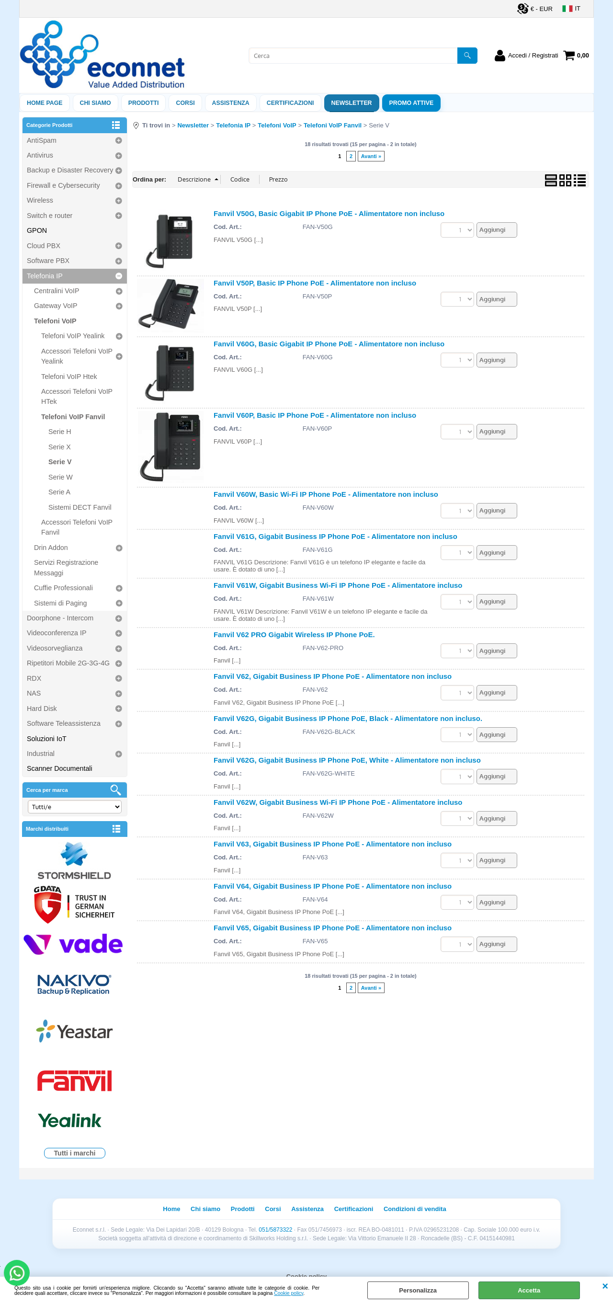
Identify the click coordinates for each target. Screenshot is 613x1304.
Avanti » (371, 156)
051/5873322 (275, 1229)
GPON (37, 230)
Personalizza (418, 1290)
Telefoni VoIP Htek (69, 376)
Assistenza (307, 1208)
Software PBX (48, 260)
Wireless (40, 200)
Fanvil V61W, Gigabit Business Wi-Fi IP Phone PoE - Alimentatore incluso (338, 585)
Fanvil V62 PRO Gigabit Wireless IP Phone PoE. (294, 634)
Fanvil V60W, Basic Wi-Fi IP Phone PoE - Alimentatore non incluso (326, 494)
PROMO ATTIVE (411, 103)
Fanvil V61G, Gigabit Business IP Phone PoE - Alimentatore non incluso (335, 536)
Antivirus (40, 155)
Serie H (59, 431)
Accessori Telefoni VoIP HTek (77, 396)
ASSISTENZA (231, 103)
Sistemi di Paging (60, 603)
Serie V (59, 462)
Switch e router (49, 215)
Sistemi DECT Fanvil (80, 507)
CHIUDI (605, 1286)
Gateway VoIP (56, 305)
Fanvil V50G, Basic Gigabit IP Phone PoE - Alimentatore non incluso (329, 213)
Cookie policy (288, 1293)
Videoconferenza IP (57, 633)
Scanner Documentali (59, 768)
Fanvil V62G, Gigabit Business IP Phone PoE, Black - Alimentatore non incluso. (348, 718)
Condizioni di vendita (415, 1208)
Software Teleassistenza (64, 723)
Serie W (60, 477)
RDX (34, 678)
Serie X (59, 447)
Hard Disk (42, 708)
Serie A (59, 492)
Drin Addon (51, 547)
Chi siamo (95, 103)
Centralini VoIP (56, 291)
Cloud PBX (43, 246)
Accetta (529, 1290)
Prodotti (143, 103)
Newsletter (351, 103)
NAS (34, 693)
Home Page (45, 103)
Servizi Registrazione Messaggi (66, 567)
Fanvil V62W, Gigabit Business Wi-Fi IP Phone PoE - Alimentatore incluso (338, 802)
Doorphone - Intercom (60, 618)
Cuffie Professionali (63, 588)
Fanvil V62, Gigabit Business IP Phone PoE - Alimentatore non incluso (333, 676)
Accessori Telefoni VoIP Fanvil (77, 527)
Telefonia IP (45, 276)
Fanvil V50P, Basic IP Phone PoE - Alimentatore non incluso (315, 283)
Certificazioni (290, 103)
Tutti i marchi (75, 1153)
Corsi (185, 103)
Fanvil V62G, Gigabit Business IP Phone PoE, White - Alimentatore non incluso (347, 760)
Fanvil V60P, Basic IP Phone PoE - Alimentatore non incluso (315, 415)
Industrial (41, 753)
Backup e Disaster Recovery (70, 170)
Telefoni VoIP (55, 321)
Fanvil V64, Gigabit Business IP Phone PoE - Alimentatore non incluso (333, 886)
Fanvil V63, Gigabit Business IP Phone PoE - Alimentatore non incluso (333, 844)
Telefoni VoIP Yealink (73, 336)
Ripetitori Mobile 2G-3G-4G (68, 663)
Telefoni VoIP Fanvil (73, 417)
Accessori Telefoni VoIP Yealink (77, 356)
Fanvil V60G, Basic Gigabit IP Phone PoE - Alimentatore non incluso (329, 344)
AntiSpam (42, 140)
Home (171, 1208)
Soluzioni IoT (47, 739)
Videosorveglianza (55, 648)
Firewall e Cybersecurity (63, 185)
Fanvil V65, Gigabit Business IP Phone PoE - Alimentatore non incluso (333, 928)
